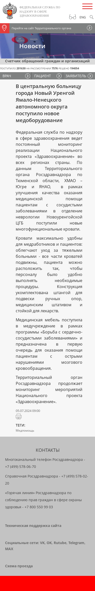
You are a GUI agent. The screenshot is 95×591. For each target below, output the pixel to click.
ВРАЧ (7, 75)
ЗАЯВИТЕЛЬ (76, 75)
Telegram (76, 542)
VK (42, 542)
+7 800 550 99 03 (39, 506)
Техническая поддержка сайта (33, 525)
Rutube (60, 542)
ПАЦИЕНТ (42, 75)
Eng (83, 17)
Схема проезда (19, 566)
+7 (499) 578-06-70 (20, 466)
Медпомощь (25, 430)
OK (49, 542)
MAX (9, 548)
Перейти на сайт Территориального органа (35, 28)
